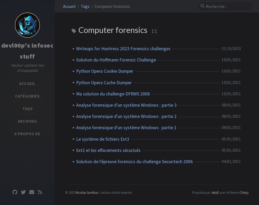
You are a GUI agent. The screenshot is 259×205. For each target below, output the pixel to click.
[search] (227, 6)
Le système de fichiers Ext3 (102, 139)
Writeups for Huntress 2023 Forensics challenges (123, 49)
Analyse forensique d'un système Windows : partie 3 (126, 105)
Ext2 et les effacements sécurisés (108, 150)
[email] (31, 192)
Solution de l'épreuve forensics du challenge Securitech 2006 (134, 161)
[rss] (40, 192)
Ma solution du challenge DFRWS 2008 (113, 94)
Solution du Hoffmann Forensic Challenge (116, 60)
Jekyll (215, 192)
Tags (85, 6)
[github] (15, 192)
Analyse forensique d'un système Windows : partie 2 (126, 116)
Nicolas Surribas (87, 192)
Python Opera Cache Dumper (104, 83)
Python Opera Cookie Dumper (104, 71)
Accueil (69, 6)
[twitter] (23, 192)
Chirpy (244, 192)
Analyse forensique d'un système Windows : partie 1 (126, 127)
